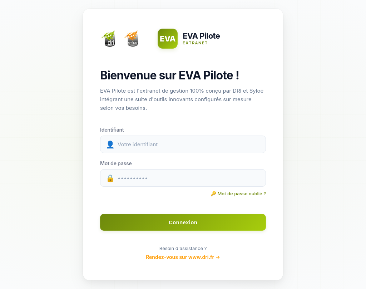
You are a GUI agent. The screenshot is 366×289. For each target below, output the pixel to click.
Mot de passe (116, 163)
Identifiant (112, 130)
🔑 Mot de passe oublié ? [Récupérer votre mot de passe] (238, 193)
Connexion (183, 222)
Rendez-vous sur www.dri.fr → (183, 257)
